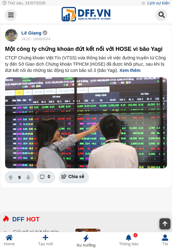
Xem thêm (130, 70)
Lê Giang (32, 32)
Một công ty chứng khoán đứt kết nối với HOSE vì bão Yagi (84, 49)
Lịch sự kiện (157, 3)
